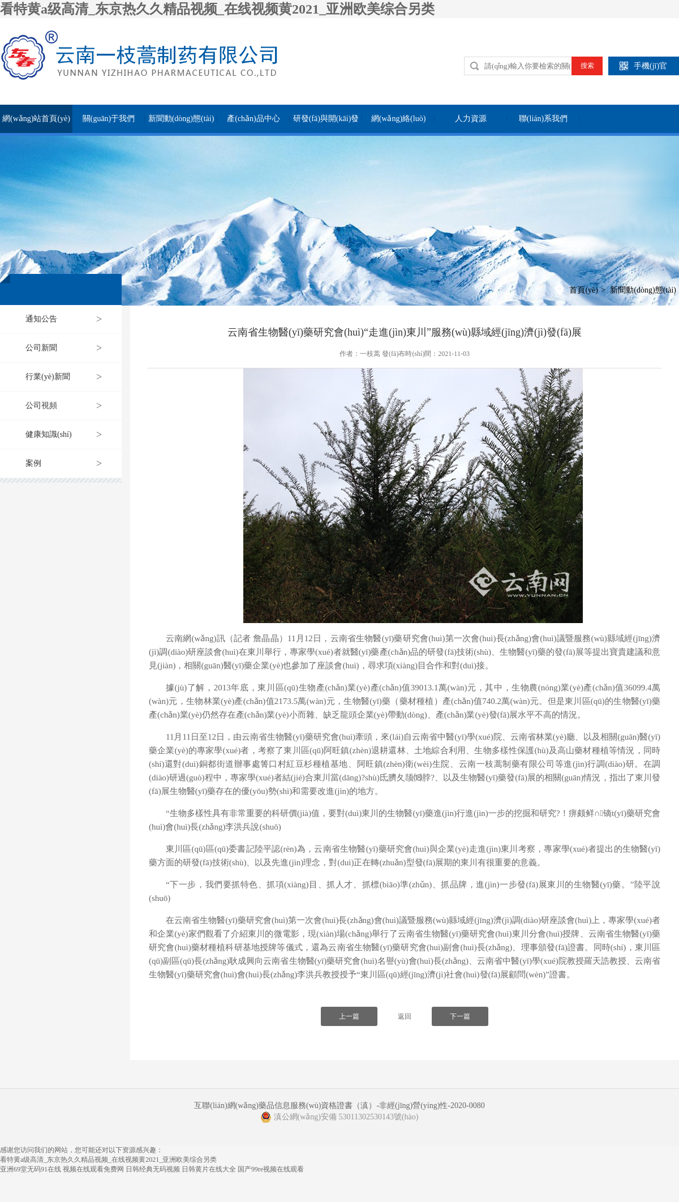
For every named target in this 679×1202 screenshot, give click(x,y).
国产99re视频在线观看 (271, 1169)
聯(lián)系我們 (543, 118)
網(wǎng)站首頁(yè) (36, 118)
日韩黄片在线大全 (209, 1169)
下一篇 (460, 1016)
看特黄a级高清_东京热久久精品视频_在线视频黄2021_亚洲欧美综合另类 (217, 9)
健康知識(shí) (48, 434)
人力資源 (471, 118)
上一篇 (349, 1016)
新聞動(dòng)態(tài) (181, 118)
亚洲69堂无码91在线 (30, 1169)
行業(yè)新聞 (47, 376)
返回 (404, 1016)
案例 (33, 463)
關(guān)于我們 (109, 118)
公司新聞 (41, 348)
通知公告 (41, 319)
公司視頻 (41, 405)
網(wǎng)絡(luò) (398, 118)
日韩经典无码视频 (153, 1169)
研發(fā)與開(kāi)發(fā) (326, 123)
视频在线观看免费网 (93, 1169)
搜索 (587, 66)
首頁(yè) (583, 290)
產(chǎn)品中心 (253, 118)
